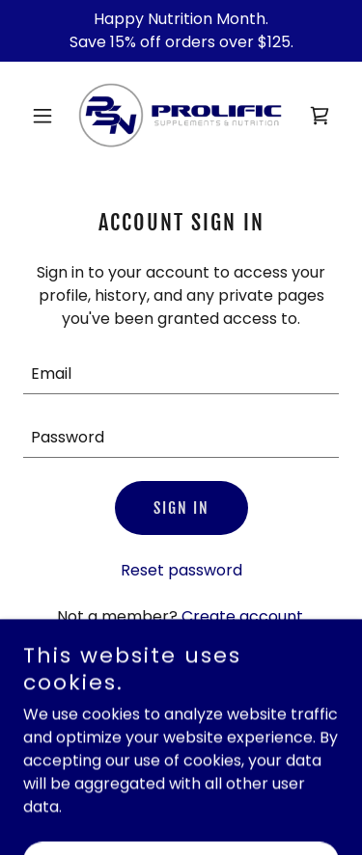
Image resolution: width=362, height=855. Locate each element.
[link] (181, 115)
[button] (46, 115)
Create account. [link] (243, 616)
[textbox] (181, 374)
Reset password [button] (181, 570)
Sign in (181, 508)
